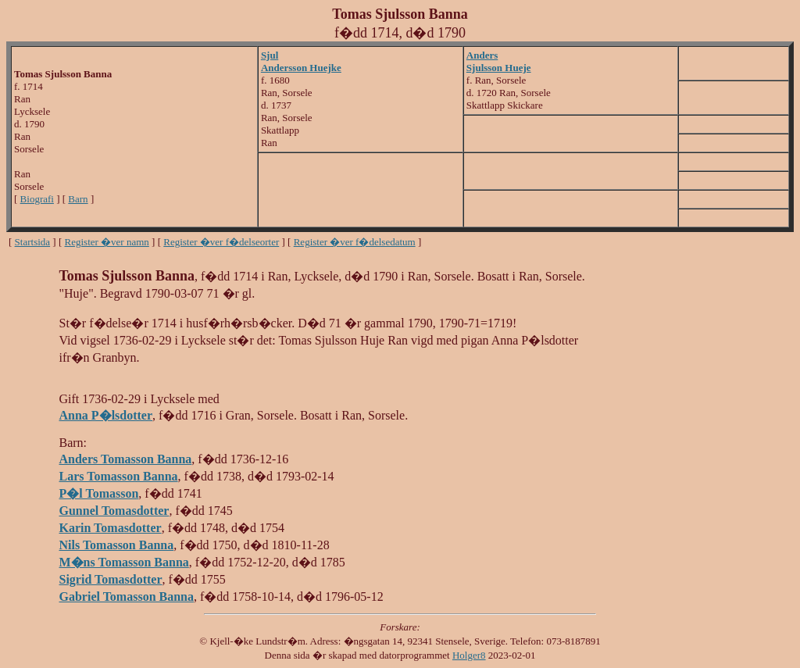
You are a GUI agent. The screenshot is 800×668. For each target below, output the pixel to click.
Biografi (37, 199)
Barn (78, 199)
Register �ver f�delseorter (221, 242)
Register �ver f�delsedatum (355, 242)
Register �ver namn (107, 242)
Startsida (33, 242)
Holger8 (469, 655)
